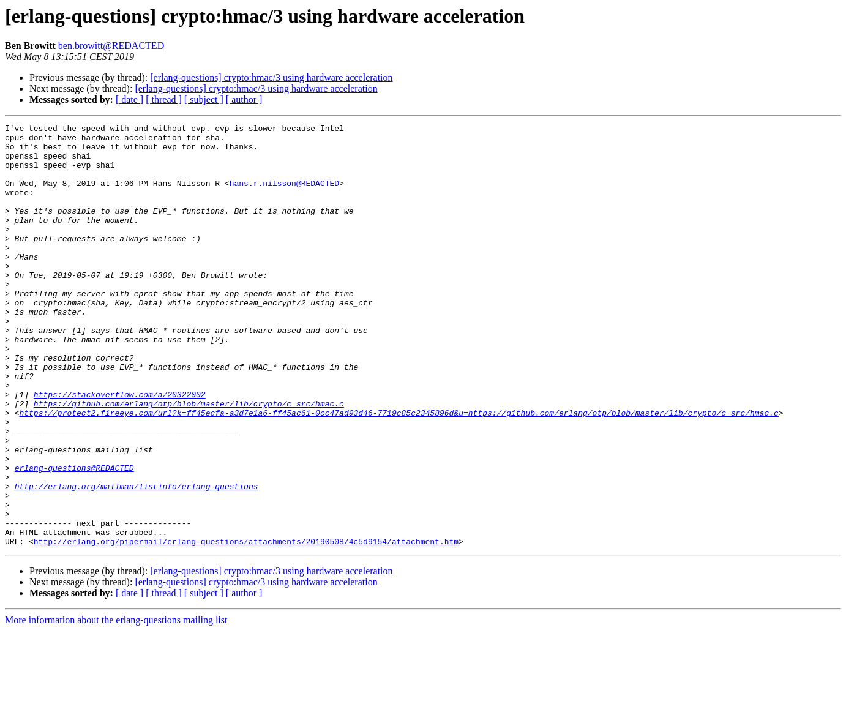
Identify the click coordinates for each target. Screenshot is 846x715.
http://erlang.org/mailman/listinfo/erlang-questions (136, 559)
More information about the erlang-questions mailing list (116, 704)
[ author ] (244, 99)
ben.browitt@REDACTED (111, 45)
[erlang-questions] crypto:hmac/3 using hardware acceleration (271, 77)
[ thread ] (164, 99)
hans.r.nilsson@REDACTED (284, 195)
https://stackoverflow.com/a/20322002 (120, 449)
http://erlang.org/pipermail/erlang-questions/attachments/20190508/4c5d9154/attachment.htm (246, 625)
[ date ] (129, 99)
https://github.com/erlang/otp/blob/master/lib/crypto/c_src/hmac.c (189, 460)
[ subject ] (203, 99)
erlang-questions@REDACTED (74, 537)
